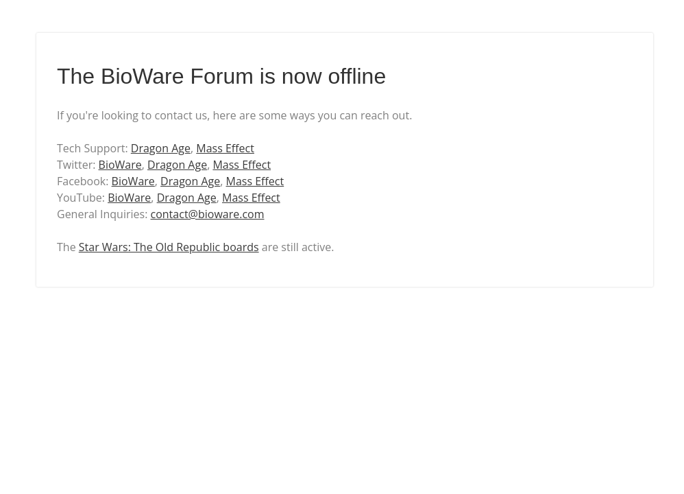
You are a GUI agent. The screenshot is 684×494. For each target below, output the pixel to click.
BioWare (120, 164)
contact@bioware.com (208, 214)
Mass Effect (225, 148)
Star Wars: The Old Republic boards (169, 247)
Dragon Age (161, 148)
